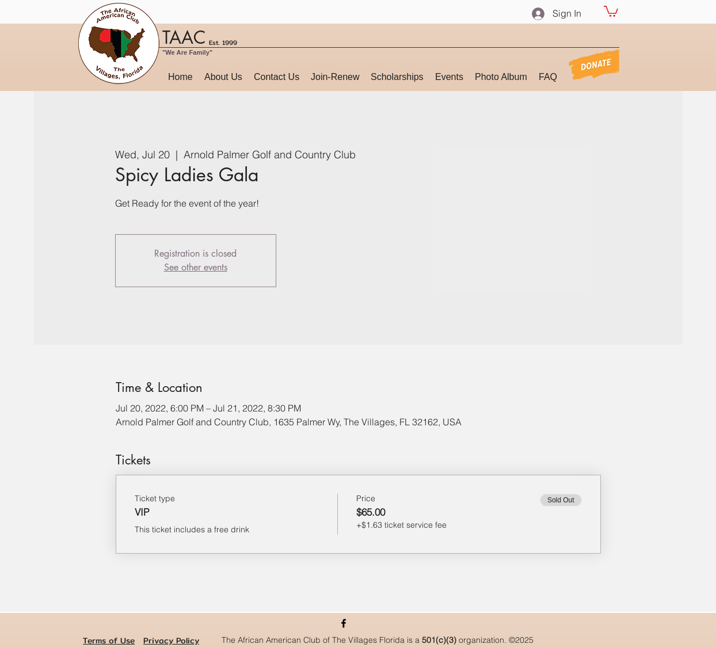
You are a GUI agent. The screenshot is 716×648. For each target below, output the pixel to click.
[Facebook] (343, 623)
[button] (611, 11)
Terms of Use (109, 640)
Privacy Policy (171, 640)
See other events (195, 267)
